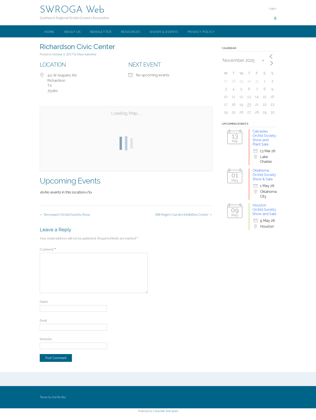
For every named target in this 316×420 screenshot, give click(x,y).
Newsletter (100, 32)
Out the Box (59, 397)
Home (49, 32)
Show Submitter (87, 54)
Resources (130, 32)
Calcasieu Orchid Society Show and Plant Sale (264, 137)
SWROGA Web (72, 10)
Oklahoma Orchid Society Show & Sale (264, 174)
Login (272, 8)
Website (46, 339)
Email (43, 320)
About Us (72, 32)
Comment (48, 249)
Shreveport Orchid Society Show (65, 214)
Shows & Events (164, 32)
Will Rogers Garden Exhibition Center (184, 214)
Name (44, 301)
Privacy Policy (201, 32)
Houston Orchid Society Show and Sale (264, 209)
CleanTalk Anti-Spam (165, 411)
